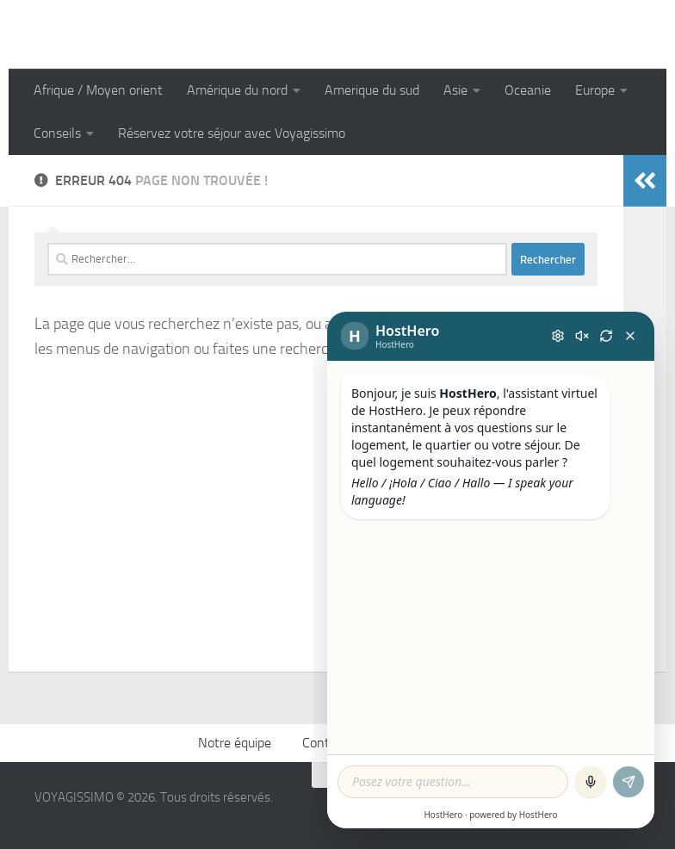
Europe (595, 90)
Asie (455, 90)
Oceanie (528, 90)
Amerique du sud (372, 90)
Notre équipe (234, 742)
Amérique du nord (237, 90)
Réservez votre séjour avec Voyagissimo (231, 133)
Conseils (57, 133)
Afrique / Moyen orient (98, 90)
